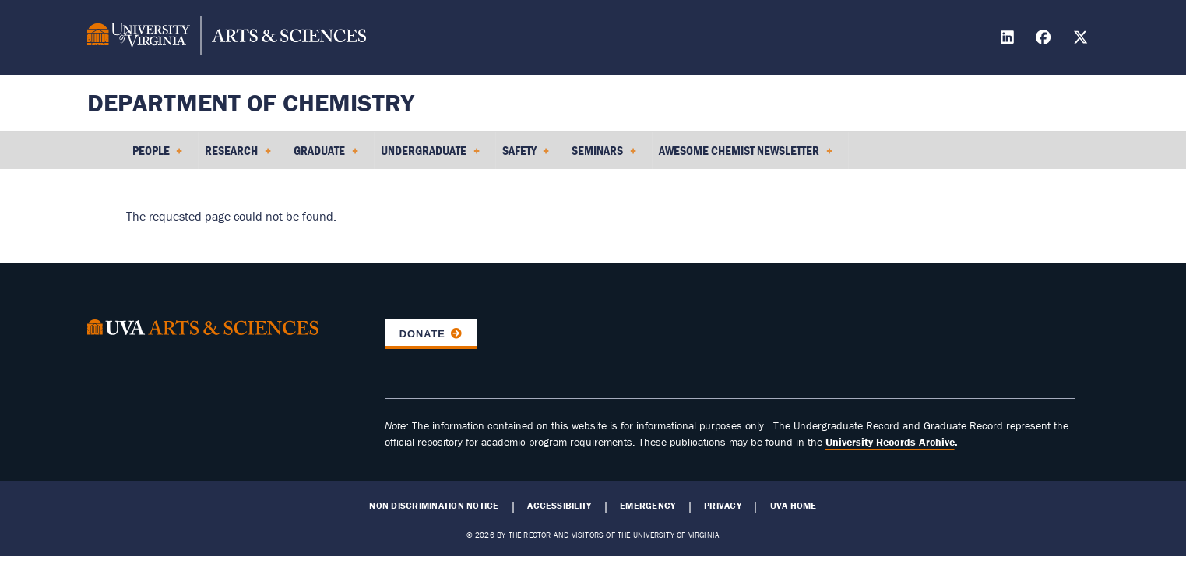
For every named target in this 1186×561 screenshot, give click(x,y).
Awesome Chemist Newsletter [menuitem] (746, 156)
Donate (422, 334)
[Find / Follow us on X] (1082, 39)
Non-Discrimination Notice (433, 505)
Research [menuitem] (238, 156)
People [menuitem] (157, 156)
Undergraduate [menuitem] (430, 156)
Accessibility (559, 505)
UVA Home (793, 505)
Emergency (647, 505)
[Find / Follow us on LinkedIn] (1009, 39)
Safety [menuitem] (526, 156)
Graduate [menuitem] (325, 156)
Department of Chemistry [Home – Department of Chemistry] (250, 102)
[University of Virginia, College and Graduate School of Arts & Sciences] (226, 37)
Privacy (722, 505)
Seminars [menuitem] (603, 156)
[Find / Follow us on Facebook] (1045, 39)
